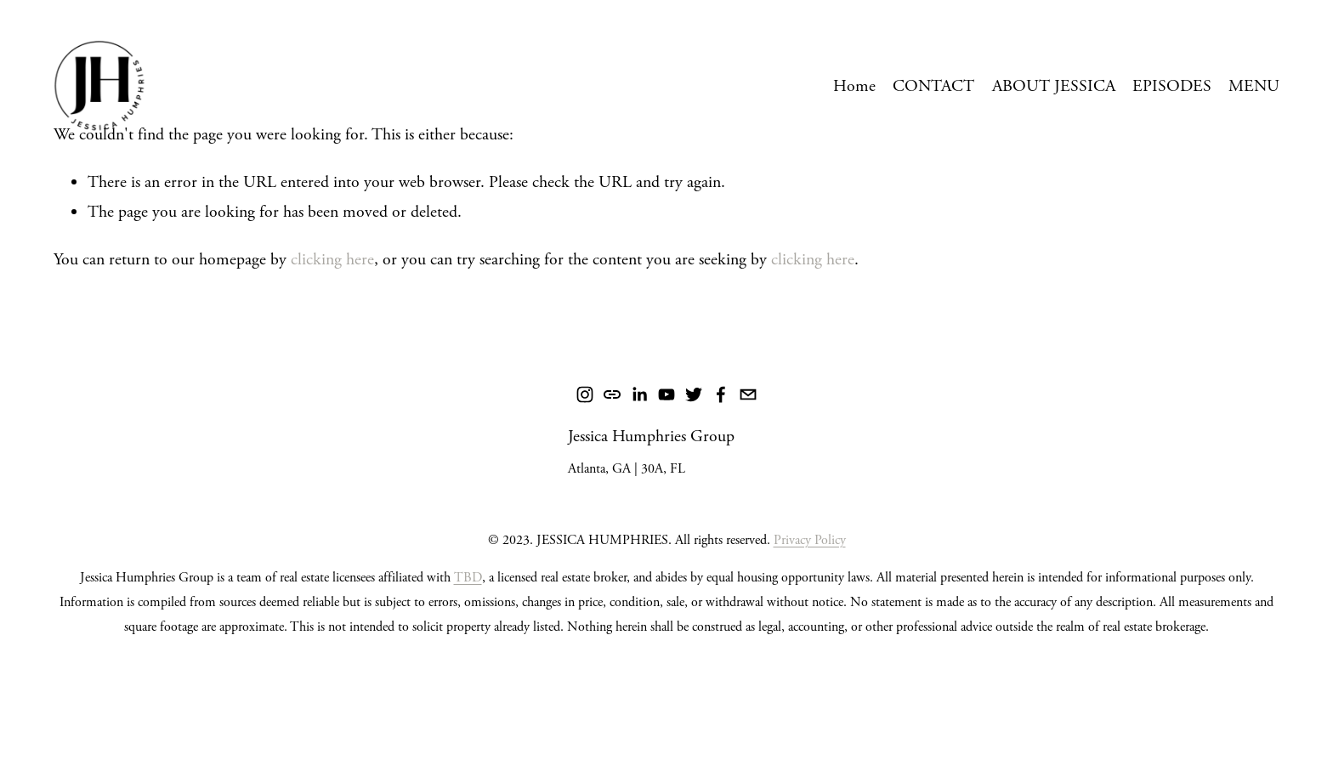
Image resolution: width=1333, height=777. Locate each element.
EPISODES (1171, 86)
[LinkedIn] (639, 394)
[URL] (612, 394)
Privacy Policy (810, 540)
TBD (468, 578)
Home (854, 86)
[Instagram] (584, 394)
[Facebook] (720, 394)
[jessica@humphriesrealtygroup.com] (748, 394)
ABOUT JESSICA (1053, 86)
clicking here (332, 259)
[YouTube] (666, 394)
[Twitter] (693, 394)
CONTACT (933, 86)
